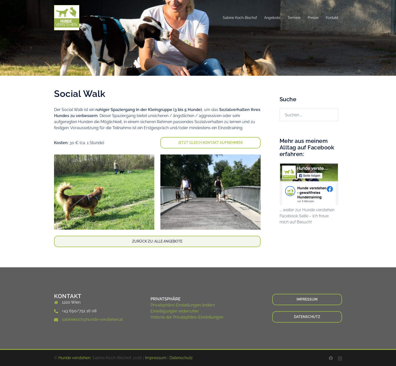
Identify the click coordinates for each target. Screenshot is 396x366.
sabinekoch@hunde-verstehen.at (92, 319)
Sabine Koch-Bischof (240, 18)
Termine (294, 18)
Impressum (306, 299)
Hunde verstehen (74, 357)
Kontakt (332, 18)
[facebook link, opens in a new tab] (331, 357)
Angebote (272, 18)
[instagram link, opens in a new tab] (340, 357)
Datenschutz (307, 317)
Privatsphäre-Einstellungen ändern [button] (183, 305)
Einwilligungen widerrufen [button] (175, 311)
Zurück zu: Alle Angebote (157, 241)
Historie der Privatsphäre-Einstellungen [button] (187, 317)
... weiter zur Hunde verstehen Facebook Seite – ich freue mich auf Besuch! (307, 215)
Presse (313, 18)
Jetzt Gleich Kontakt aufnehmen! (210, 143)
